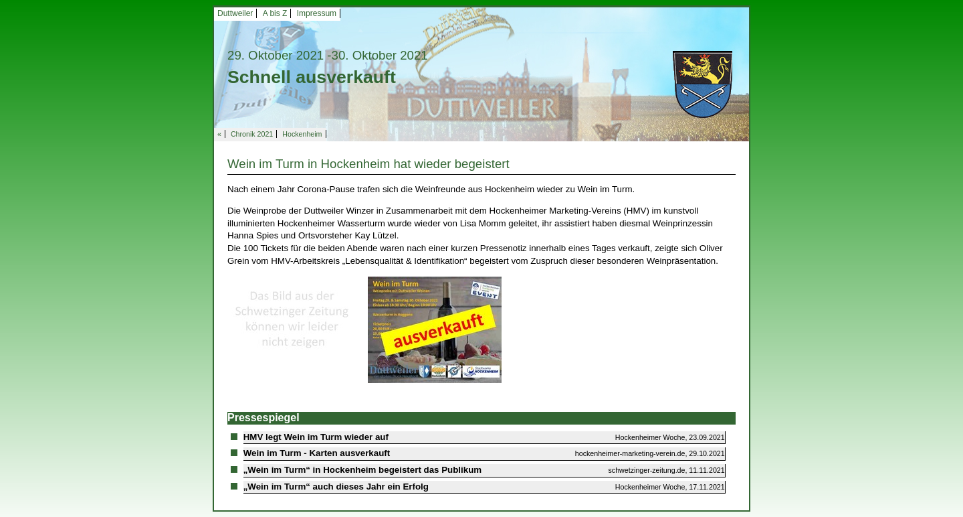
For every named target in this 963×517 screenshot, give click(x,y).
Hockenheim (302, 134)
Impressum (316, 13)
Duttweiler (235, 13)
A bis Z (275, 13)
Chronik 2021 (252, 134)
